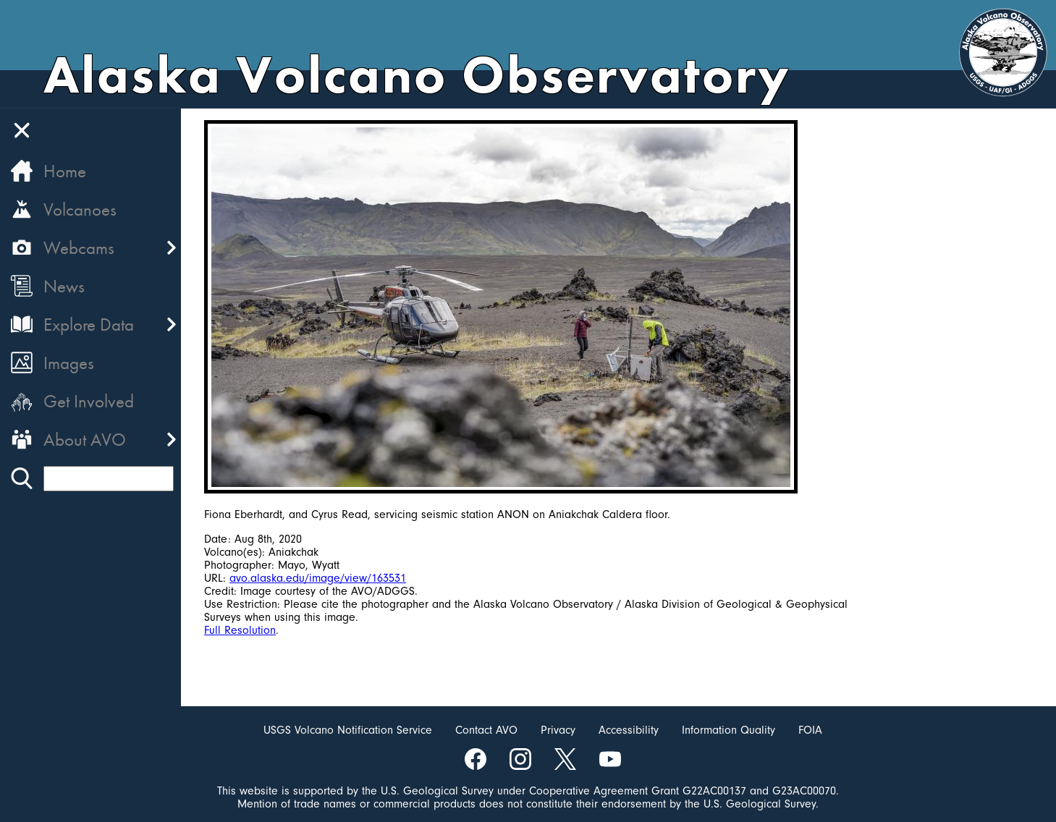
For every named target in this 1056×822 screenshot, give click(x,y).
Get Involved (88, 401)
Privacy (558, 730)
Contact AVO (486, 730)
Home (64, 171)
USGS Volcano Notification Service (347, 730)
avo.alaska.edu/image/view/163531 (317, 578)
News (64, 286)
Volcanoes (80, 209)
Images (68, 363)
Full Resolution (240, 630)
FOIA (810, 730)
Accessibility (629, 730)
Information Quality (728, 730)
